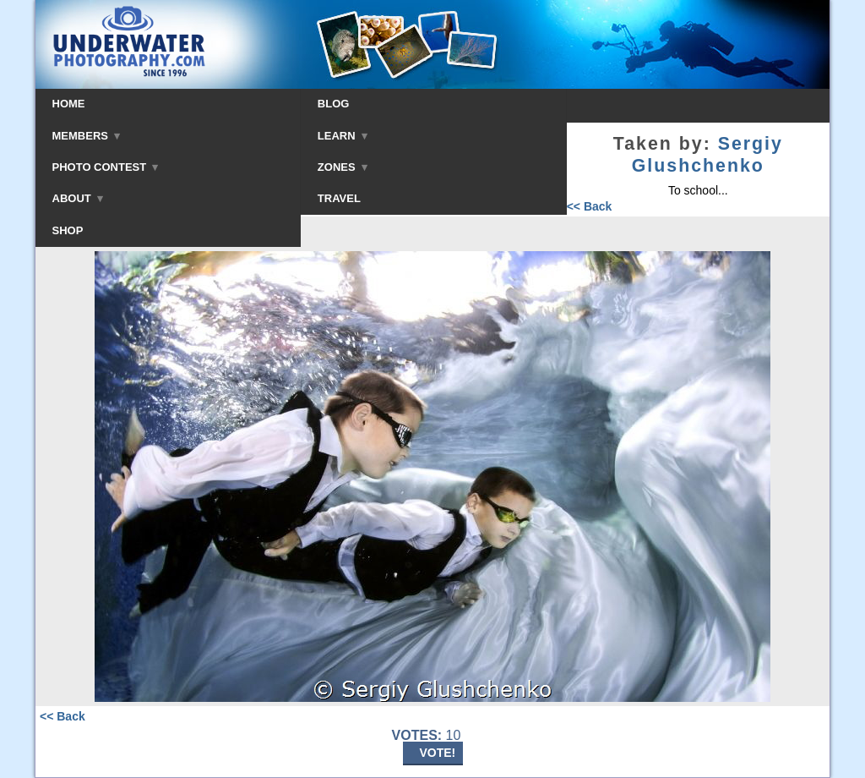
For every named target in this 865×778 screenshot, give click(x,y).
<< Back (589, 206)
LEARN (342, 135)
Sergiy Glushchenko (707, 155)
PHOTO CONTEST (105, 167)
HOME (68, 103)
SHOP (68, 230)
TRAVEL (339, 198)
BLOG (334, 103)
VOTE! (438, 752)
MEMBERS (86, 135)
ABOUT (77, 198)
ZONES (342, 167)
